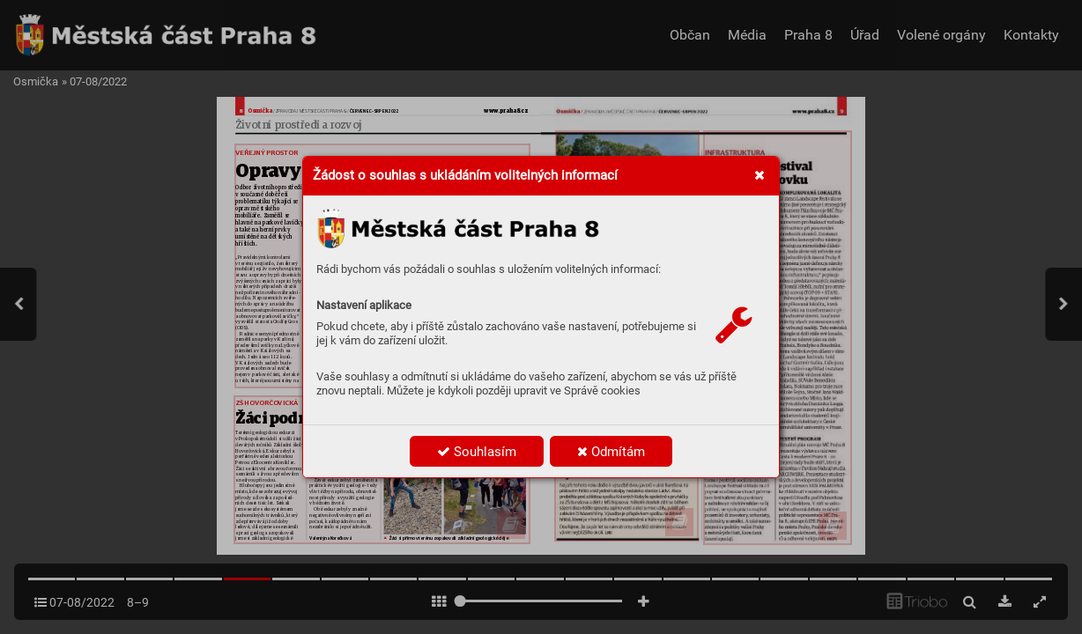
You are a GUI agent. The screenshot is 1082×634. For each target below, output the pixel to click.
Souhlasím (476, 452)
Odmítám (611, 452)
